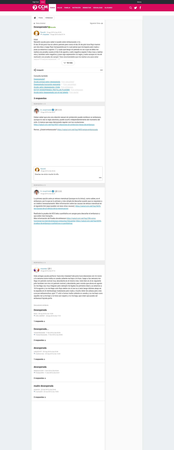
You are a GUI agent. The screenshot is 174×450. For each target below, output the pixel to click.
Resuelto (53, 27)
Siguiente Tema (95, 23)
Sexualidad (97, 8)
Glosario (108, 8)
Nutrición (76, 8)
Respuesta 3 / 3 (39, 262)
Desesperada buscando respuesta (47, 84)
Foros (52, 8)
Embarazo (49, 18)
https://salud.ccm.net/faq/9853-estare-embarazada (77, 130)
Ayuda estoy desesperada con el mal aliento (51, 92)
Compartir (40, 70)
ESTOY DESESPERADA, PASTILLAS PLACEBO (52, 90)
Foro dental (73, 92)
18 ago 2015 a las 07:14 (57, 34)
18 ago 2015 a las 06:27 (47, 112)
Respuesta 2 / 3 (39, 185)
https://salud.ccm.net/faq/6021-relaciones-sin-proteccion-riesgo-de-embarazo (64, 125)
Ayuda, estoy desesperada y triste (47, 87)
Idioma (139, 2)
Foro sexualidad (67, 82)
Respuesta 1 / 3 (39, 104)
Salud (42, 2)
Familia (67, 8)
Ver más (69, 63)
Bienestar (87, 8)
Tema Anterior (40, 23)
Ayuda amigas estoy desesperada (47, 82)
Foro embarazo (67, 87)
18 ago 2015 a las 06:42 (48, 171)
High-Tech (36, 2)
